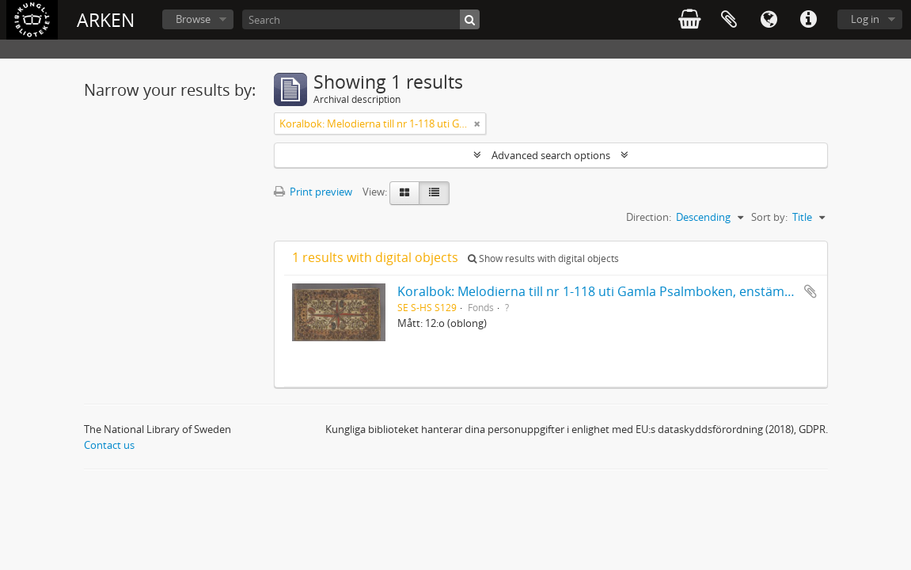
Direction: (648, 217)
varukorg (689, 20)
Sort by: (769, 217)
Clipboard (729, 20)
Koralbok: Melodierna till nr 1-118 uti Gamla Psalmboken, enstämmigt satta (621, 291)
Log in (865, 19)
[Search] (361, 19)
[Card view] (404, 193)
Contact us (109, 445)
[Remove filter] (477, 123)
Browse (193, 19)
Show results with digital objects (543, 258)
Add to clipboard (810, 291)
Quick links (808, 20)
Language (768, 20)
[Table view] (434, 193)
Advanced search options (551, 155)
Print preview (313, 191)
